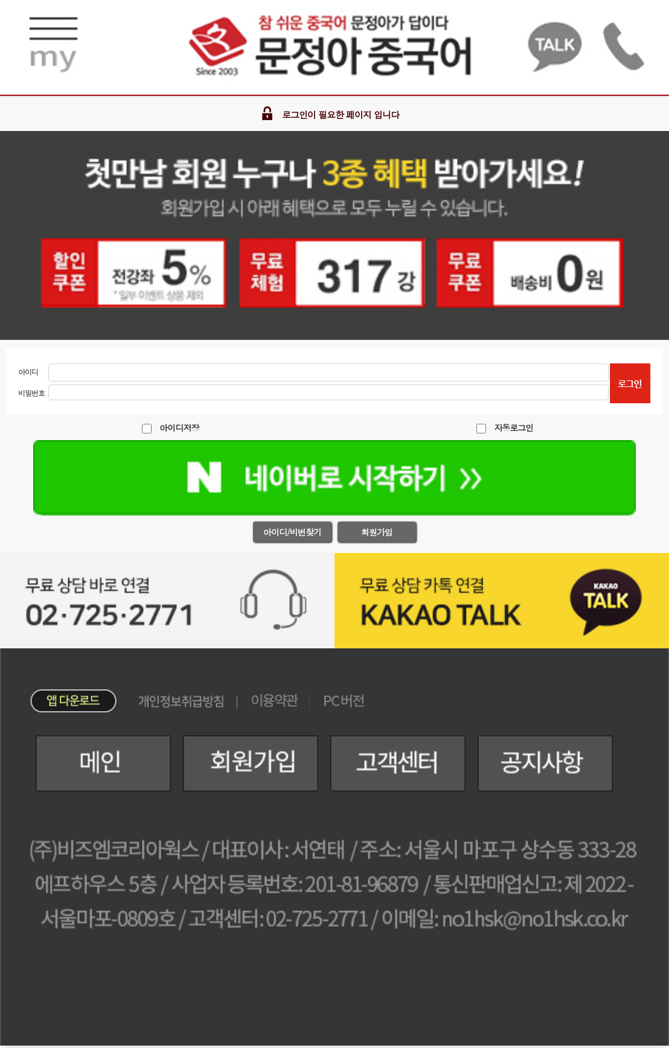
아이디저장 (179, 427)
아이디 (28, 371)
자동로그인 (513, 427)
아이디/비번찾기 (292, 532)
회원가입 (376, 532)
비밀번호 (31, 393)
